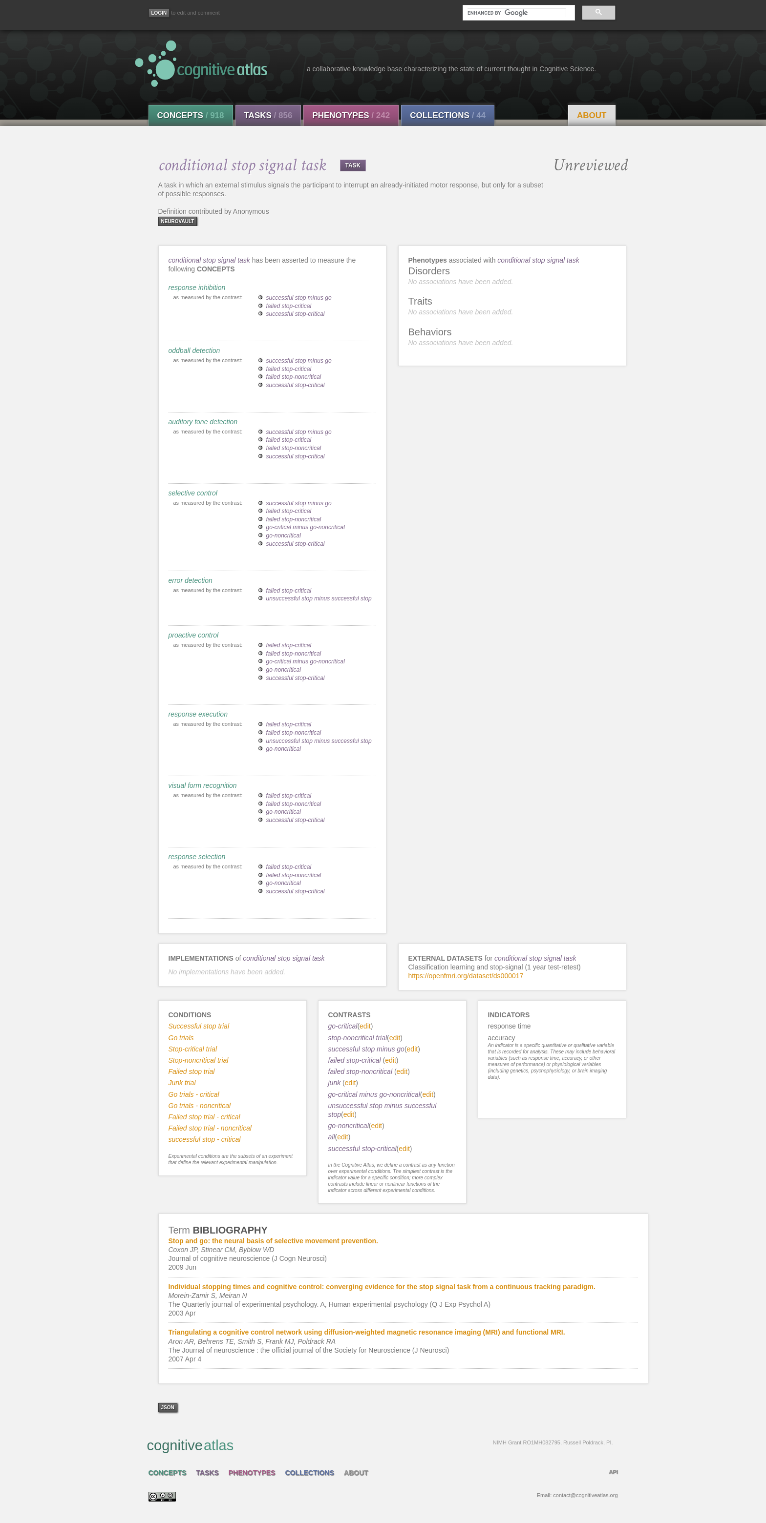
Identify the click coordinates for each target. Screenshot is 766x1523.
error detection (191, 580)
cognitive (380, 1445)
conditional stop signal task (209, 260)
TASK (353, 165)
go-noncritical (283, 535)
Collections (448, 115)
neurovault (177, 221)
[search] (516, 12)
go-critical (343, 1026)
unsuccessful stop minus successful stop (319, 598)
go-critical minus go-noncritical (305, 527)
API (613, 1472)
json (167, 1407)
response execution (198, 714)
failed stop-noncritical (293, 376)
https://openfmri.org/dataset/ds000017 (466, 976)
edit (365, 1026)
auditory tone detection (203, 422)
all (331, 1137)
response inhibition (197, 287)
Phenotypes (351, 115)
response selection (197, 857)
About (591, 115)
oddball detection (194, 350)
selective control (193, 493)
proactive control (194, 635)
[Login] (159, 13)
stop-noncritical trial (357, 1038)
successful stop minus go (299, 297)
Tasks (268, 115)
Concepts (190, 115)
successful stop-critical (295, 313)
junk (335, 1083)
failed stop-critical (289, 306)
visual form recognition (203, 785)
